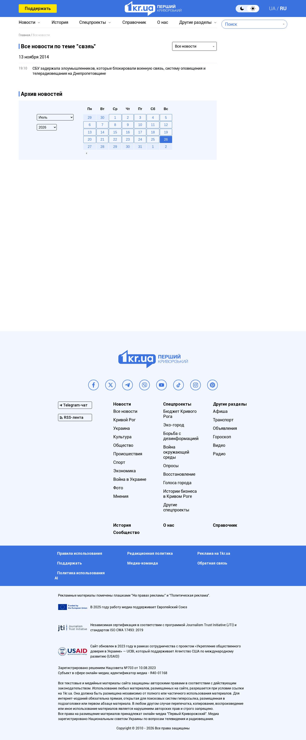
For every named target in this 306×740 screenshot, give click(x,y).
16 (128, 132)
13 (90, 132)
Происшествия (127, 453)
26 (166, 139)
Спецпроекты (92, 22)
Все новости (125, 411)
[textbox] (251, 24)
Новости (27, 22)
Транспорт (223, 419)
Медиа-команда (142, 563)
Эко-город (173, 424)
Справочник (134, 22)
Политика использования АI (80, 575)
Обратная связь (212, 563)
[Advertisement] (254, 146)
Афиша (220, 411)
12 (166, 125)
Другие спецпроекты (176, 507)
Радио (219, 453)
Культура (122, 436)
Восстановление (179, 474)
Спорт (119, 462)
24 (140, 139)
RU (283, 8)
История (60, 22)
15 (115, 132)
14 (102, 132)
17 (140, 132)
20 (90, 139)
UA (272, 8)
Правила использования (79, 553)
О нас (162, 22)
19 (166, 132)
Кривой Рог (124, 419)
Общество (123, 445)
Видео (219, 445)
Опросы (171, 465)
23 (128, 139)
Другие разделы (195, 22)
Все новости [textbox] (185, 46)
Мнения (120, 496)
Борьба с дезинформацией (180, 436)
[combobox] (251, 24)
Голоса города (177, 482)
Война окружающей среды (176, 452)
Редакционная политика (150, 553)
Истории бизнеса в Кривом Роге (180, 494)
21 (102, 139)
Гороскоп (222, 436)
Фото (118, 487)
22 (115, 139)
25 (153, 139)
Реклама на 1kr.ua (213, 553)
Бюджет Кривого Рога (180, 414)
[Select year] (47, 127)
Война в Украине (129, 479)
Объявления (225, 428)
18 (153, 132)
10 (140, 125)
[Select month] (55, 117)
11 (153, 125)
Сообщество (126, 532)
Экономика (124, 470)
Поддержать (38, 8)
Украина (121, 428)
